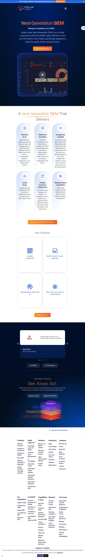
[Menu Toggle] (65, 8)
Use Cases (63, 495)
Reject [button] (45, 555)
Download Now (60, 1)
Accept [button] (40, 555)
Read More (60, 552)
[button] (17, 343)
